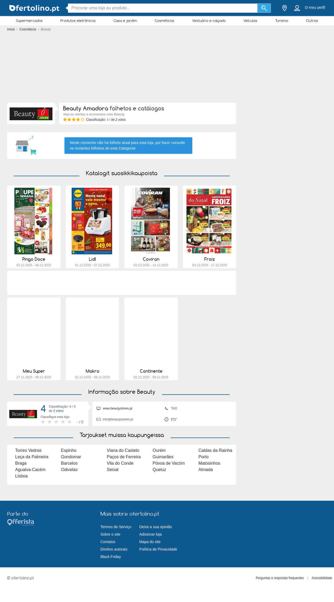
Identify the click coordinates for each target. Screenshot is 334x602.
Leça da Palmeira (31, 457)
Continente (151, 371)
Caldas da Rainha (215, 450)
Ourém (159, 450)
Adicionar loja (150, 534)
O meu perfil (315, 7)
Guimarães (163, 457)
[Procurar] (264, 8)
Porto (203, 457)
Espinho (68, 450)
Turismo (281, 20)
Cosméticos (164, 20)
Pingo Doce (33, 259)
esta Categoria (123, 148)
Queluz (159, 469)
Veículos (250, 20)
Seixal (113, 469)
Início (11, 29)
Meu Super (34, 371)
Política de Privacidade (158, 549)
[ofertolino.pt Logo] (33, 8)
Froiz (209, 259)
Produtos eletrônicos (78, 20)
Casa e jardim (125, 20)
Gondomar (71, 457)
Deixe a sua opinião (155, 527)
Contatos (107, 542)
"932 (170, 409)
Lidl (92, 259)
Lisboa (21, 476)
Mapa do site (150, 542)
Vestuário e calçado (209, 20)
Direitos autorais (113, 549)
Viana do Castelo (123, 450)
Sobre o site (110, 534)
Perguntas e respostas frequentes (280, 578)
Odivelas (69, 469)
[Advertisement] (167, 66)
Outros (312, 20)
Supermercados (29, 20)
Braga (21, 463)
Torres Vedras (28, 450)
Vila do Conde (120, 463)
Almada (205, 469)
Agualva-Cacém (30, 469)
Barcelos (69, 463)
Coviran (151, 259)
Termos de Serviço (115, 527)
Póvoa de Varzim (169, 463)
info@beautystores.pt (114, 420)
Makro (92, 371)
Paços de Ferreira (124, 457)
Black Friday (110, 557)
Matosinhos (209, 463)
